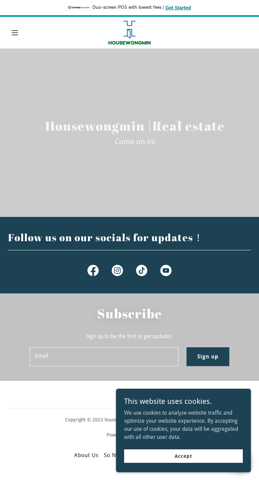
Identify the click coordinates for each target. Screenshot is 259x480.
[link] (129, 33)
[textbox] (104, 356)
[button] (26, 32)
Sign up (208, 356)
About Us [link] (86, 455)
